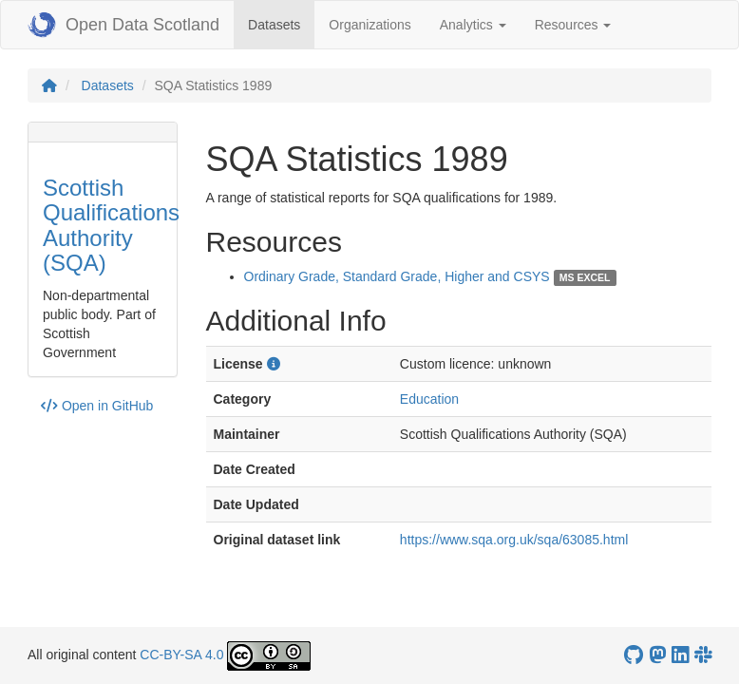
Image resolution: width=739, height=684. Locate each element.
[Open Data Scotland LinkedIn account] (680, 655)
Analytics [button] (473, 24)
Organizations (369, 24)
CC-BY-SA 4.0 (181, 654)
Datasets (281, 23)
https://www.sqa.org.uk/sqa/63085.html (514, 539)
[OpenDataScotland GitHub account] (633, 655)
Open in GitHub (97, 405)
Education (429, 399)
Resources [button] (573, 24)
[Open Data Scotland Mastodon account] (657, 655)
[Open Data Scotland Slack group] (702, 655)
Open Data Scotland (123, 24)
